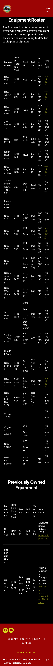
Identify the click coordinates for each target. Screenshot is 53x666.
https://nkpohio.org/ (43, 538)
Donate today (26, 652)
